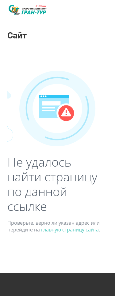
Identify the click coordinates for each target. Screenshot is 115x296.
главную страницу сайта (70, 229)
